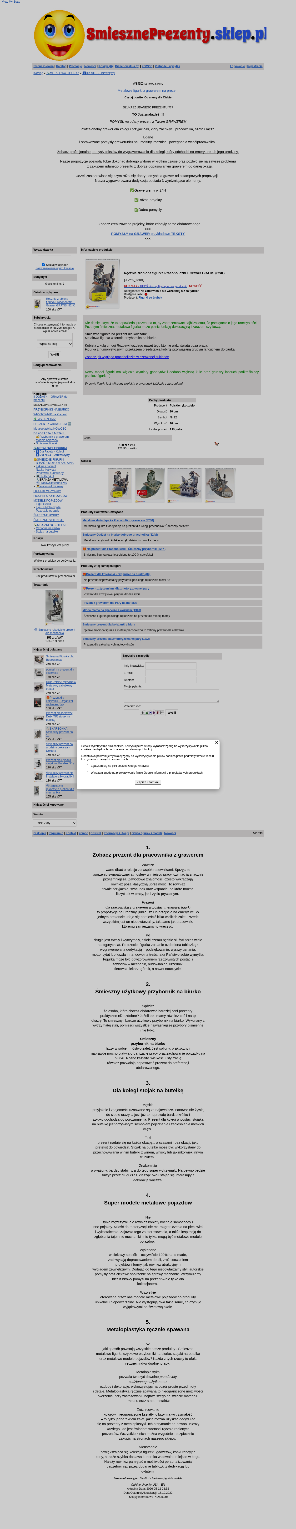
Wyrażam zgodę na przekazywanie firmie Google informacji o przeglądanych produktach (147, 772)
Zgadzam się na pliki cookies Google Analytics (120, 765)
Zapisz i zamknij (148, 782)
